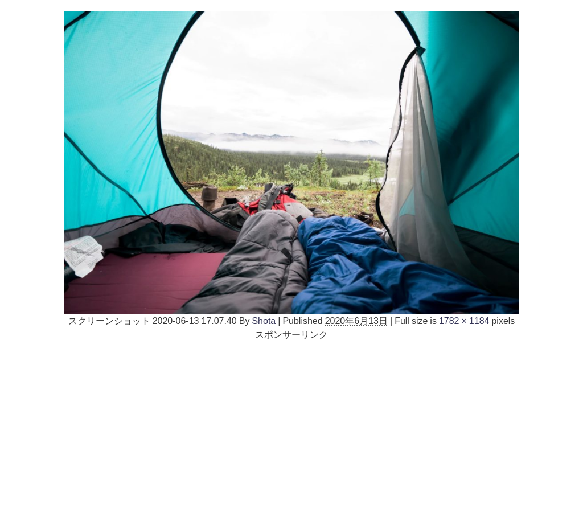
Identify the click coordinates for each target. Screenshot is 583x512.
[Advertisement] (291, 421)
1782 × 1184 (464, 320)
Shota (264, 320)
